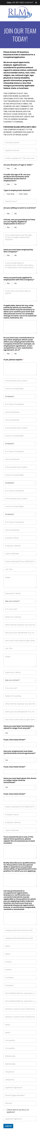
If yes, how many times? (15, 740)
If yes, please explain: (14, 360)
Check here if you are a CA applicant (18, 1111)
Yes (8, 168)
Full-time (10, 194)
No (15, 168)
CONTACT (29, 2)
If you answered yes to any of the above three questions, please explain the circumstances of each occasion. (19, 840)
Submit (8, 1126)
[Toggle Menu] (36, 2)
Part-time (23, 194)
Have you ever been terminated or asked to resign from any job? (19, 727)
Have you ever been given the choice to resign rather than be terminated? (20, 780)
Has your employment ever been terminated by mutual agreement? (20, 753)
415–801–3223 (17, 2)
